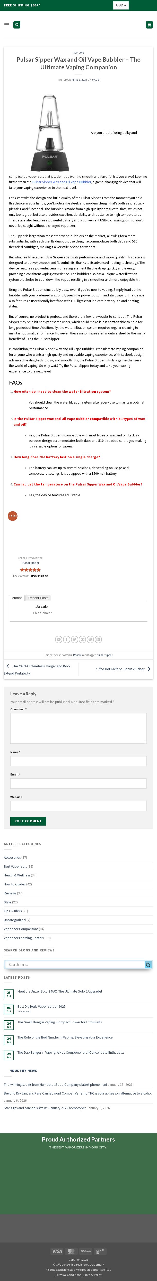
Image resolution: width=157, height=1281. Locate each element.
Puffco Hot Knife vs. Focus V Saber (124, 669)
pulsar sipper (104, 655)
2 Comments (30, 1011)
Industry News (22, 1071)
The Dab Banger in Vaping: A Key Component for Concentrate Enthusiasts (71, 1053)
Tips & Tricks (13, 911)
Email (15, 774)
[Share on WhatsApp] (58, 639)
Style (7, 902)
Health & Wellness (17, 875)
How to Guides (14, 884)
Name (15, 752)
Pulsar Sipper (30, 563)
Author (17, 598)
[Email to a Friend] (82, 639)
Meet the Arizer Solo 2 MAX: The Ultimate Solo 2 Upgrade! (60, 991)
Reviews (78, 52)
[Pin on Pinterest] (90, 639)
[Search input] (76, 964)
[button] (6, 25)
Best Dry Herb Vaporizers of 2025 (42, 1007)
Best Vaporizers (15, 866)
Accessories (12, 857)
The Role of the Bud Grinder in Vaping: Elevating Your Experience (65, 1037)
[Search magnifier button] (148, 965)
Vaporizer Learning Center (23, 938)
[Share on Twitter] (74, 639)
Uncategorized (15, 920)
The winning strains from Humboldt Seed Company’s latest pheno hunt (55, 1084)
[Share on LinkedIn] (98, 639)
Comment (18, 709)
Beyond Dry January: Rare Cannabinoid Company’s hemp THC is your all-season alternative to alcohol (78, 1093)
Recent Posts (38, 598)
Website (16, 797)
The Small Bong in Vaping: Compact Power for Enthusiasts (60, 1022)
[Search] (16, 24)
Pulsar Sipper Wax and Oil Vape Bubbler (61, 182)
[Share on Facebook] (66, 639)
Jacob (95, 79)
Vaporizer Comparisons (21, 929)
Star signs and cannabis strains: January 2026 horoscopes (45, 1108)
